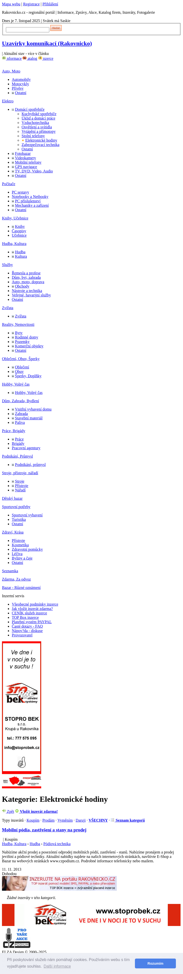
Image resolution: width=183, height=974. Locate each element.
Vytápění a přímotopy (39, 131)
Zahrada (21, 414)
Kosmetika (20, 545)
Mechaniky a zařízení (32, 205)
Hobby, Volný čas (16, 384)
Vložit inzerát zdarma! (36, 811)
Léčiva (17, 554)
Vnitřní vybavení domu (33, 409)
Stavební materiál (28, 418)
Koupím (32, 820)
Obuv (19, 371)
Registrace (31, 4)
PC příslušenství (27, 201)
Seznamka (10, 571)
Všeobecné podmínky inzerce (35, 604)
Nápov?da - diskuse (27, 631)
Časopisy (19, 231)
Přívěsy (18, 88)
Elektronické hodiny (41, 140)
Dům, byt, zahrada (26, 277)
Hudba (20, 252)
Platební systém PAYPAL (32, 622)
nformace (12, 58)
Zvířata (7, 308)
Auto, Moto (11, 71)
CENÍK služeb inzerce (29, 613)
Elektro (7, 101)
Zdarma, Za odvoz (16, 579)
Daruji (81, 820)
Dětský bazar (12, 498)
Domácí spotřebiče (29, 109)
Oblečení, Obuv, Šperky (21, 359)
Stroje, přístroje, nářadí (20, 473)
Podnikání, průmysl (30, 465)
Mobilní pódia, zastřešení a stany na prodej (44, 829)
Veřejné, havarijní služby (31, 295)
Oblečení (22, 367)
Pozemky (22, 342)
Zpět (8, 811)
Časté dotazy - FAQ (27, 626)
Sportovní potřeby (16, 507)
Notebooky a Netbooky (30, 197)
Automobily (21, 79)
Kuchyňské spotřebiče (39, 114)
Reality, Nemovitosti (18, 324)
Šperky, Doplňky (28, 376)
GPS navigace (26, 167)
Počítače (8, 184)
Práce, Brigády (13, 431)
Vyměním (65, 820)
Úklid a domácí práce (38, 118)
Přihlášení (50, 4)
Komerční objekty (29, 346)
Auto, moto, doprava (28, 282)
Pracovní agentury (26, 448)
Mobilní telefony (28, 162)
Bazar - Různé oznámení (21, 587)
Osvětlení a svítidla (37, 127)
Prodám (48, 820)
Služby (7, 265)
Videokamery (25, 158)
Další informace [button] (57, 966)
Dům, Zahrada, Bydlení (20, 401)
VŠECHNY (98, 820)
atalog (30, 58)
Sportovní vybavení (27, 515)
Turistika (19, 519)
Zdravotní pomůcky (27, 549)
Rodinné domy (26, 337)
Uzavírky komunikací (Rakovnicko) (47, 43)
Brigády (18, 443)
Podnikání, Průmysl (17, 456)
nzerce (45, 58)
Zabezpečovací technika (40, 145)
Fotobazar (23, 153)
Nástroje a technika (27, 291)
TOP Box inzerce (25, 617)
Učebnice (19, 235)
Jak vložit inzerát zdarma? (32, 609)
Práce (19, 439)
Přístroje (21, 486)
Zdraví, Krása (13, 532)
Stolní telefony (33, 136)
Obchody (22, 286)
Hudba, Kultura (14, 244)
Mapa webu (11, 4)
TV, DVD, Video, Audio (34, 171)
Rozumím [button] (155, 963)
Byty (19, 333)
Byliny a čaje (22, 558)
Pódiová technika (57, 844)
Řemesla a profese (26, 273)
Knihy (20, 226)
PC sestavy (20, 192)
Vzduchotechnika (35, 123)
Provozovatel (22, 635)
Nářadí (20, 490)
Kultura (21, 256)
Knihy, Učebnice (15, 218)
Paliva (20, 422)
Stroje (19, 481)
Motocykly (20, 84)
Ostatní (20, 93)
